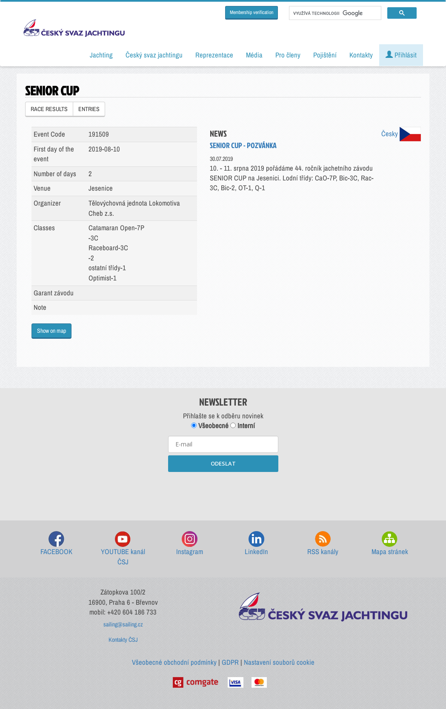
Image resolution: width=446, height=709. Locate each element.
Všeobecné (210, 425)
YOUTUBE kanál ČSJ (123, 548)
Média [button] (254, 55)
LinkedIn (256, 543)
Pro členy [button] (287, 55)
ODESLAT (223, 463)
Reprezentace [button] (214, 55)
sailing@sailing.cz (123, 624)
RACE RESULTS (49, 109)
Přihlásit (401, 55)
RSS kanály (322, 543)
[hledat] (334, 13)
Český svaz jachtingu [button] (154, 55)
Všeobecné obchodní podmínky (174, 662)
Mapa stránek (390, 543)
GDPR (230, 662)
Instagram (189, 543)
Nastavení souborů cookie (279, 662)
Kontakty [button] (361, 55)
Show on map (51, 330)
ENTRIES (89, 109)
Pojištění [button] (325, 55)
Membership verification (251, 12)
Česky (401, 133)
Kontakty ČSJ (123, 639)
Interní (242, 425)
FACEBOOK (56, 543)
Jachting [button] (101, 55)
